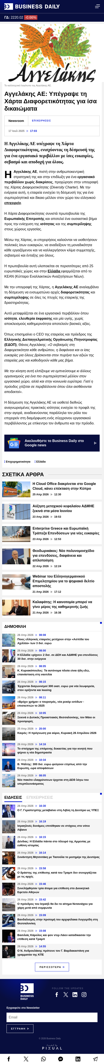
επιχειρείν (12, 203)
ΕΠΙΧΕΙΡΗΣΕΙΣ (41, 120)
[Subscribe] (18, 1028)
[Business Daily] (27, 991)
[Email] (52, 1017)
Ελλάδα (54, 271)
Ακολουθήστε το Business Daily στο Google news (52, 443)
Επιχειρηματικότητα (18, 461)
